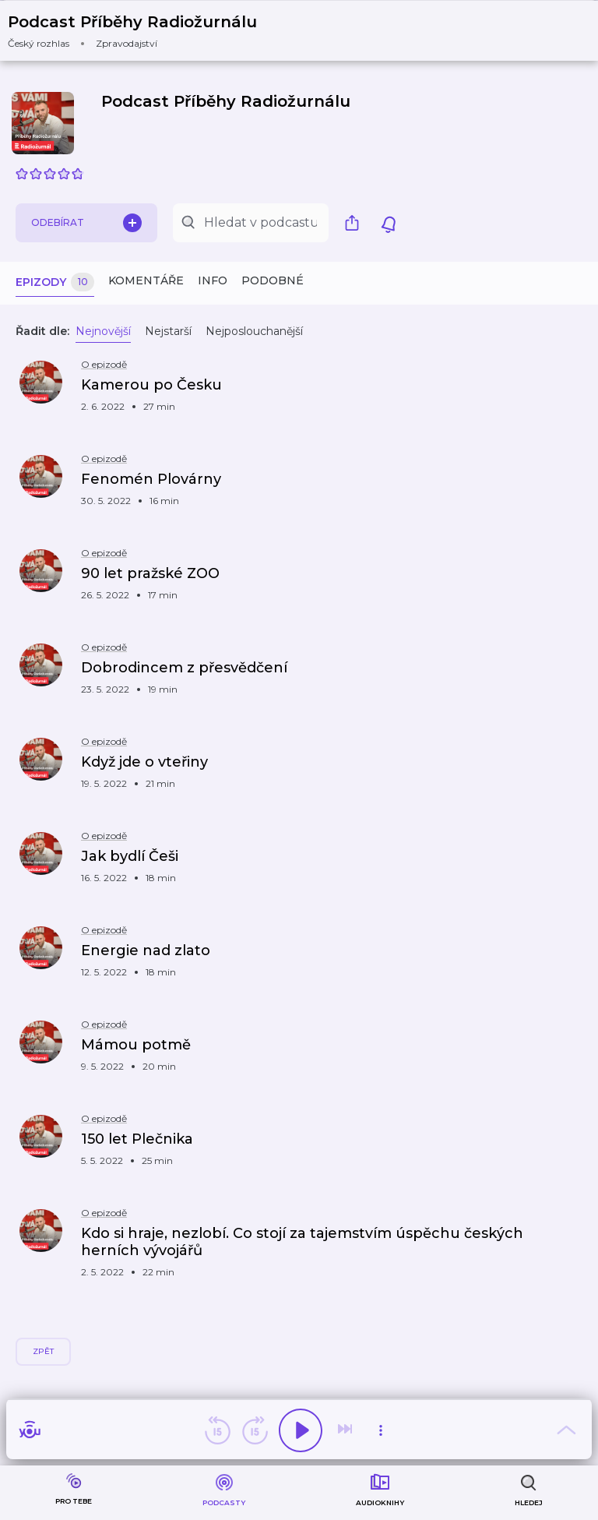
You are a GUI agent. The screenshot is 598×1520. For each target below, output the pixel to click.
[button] (142, 31)
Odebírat (86, 222)
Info (212, 280)
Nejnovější (103, 331)
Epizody (55, 282)
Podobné (272, 280)
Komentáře (146, 280)
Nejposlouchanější (254, 331)
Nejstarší (168, 331)
